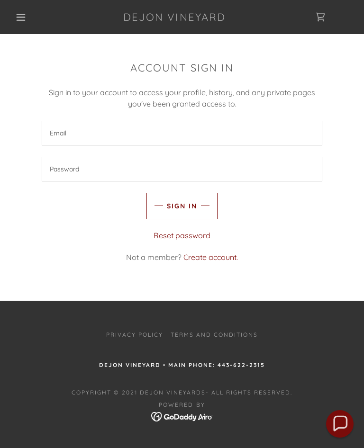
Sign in (182, 206)
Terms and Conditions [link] (214, 334)
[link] (174, 18)
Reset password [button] (182, 235)
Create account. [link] (210, 257)
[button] (20, 17)
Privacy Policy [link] (134, 334)
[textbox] (182, 133)
